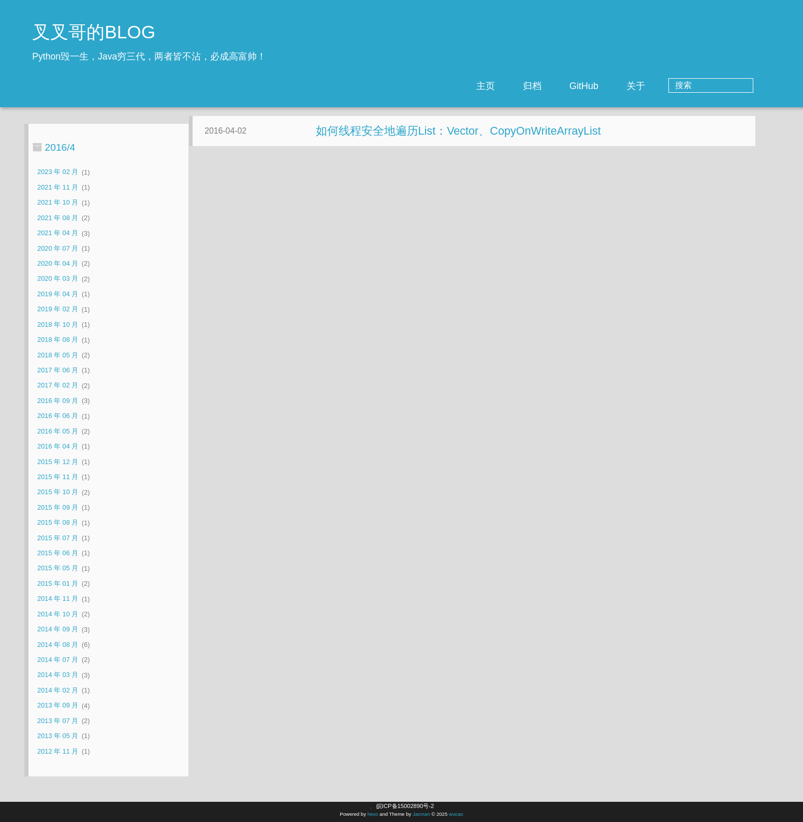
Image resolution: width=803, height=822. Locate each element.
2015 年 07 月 (57, 538)
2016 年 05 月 (57, 431)
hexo (373, 814)
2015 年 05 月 (57, 568)
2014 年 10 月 (57, 614)
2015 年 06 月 (57, 553)
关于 (677, 86)
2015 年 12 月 (57, 462)
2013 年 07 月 (57, 721)
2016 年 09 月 (57, 401)
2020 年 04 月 (57, 263)
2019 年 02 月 (57, 309)
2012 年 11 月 (57, 751)
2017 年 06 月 (57, 370)
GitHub (625, 86)
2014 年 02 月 (57, 690)
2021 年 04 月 (57, 233)
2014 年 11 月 (57, 599)
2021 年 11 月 (57, 187)
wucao (456, 814)
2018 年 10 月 (57, 324)
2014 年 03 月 (57, 675)
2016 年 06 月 (57, 416)
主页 (527, 86)
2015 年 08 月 (57, 523)
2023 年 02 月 (57, 172)
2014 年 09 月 (57, 629)
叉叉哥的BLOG (93, 32)
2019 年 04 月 (57, 294)
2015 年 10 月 (57, 492)
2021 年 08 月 (57, 218)
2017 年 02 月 (57, 386)
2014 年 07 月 (57, 660)
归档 (573, 86)
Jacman (421, 814)
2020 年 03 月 (57, 279)
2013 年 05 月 (57, 736)
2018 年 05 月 (57, 355)
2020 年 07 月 (57, 248)
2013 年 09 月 (57, 706)
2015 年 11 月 (57, 477)
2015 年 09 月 (57, 507)
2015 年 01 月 (57, 583)
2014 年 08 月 (57, 644)
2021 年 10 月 (57, 203)
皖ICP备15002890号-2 (405, 806)
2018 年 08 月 (57, 340)
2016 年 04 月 (57, 446)
